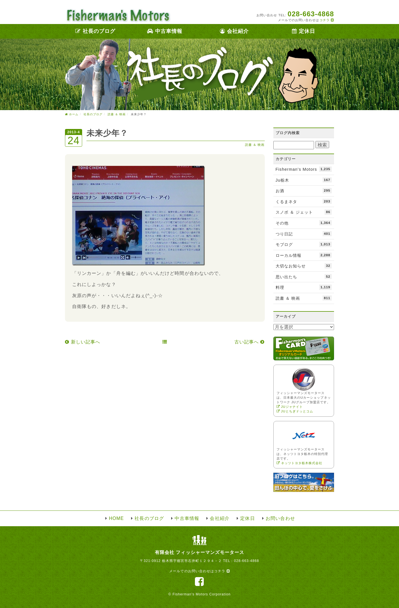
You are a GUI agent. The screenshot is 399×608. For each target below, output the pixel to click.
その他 (304, 222)
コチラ (326, 20)
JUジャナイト (289, 406)
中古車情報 (164, 31)
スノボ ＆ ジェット (304, 211)
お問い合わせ (280, 518)
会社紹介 (234, 31)
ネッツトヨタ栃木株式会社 (299, 463)
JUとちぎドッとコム (294, 411)
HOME (116, 518)
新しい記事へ (82, 341)
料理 (304, 287)
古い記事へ (249, 341)
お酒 (304, 190)
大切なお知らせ (304, 265)
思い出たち (304, 276)
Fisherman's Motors (304, 169)
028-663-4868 (246, 561)
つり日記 (304, 233)
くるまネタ (304, 201)
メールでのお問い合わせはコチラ (199, 571)
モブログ (304, 244)
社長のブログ (95, 31)
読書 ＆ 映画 (255, 144)
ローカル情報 (304, 255)
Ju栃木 (304, 179)
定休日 (303, 31)
